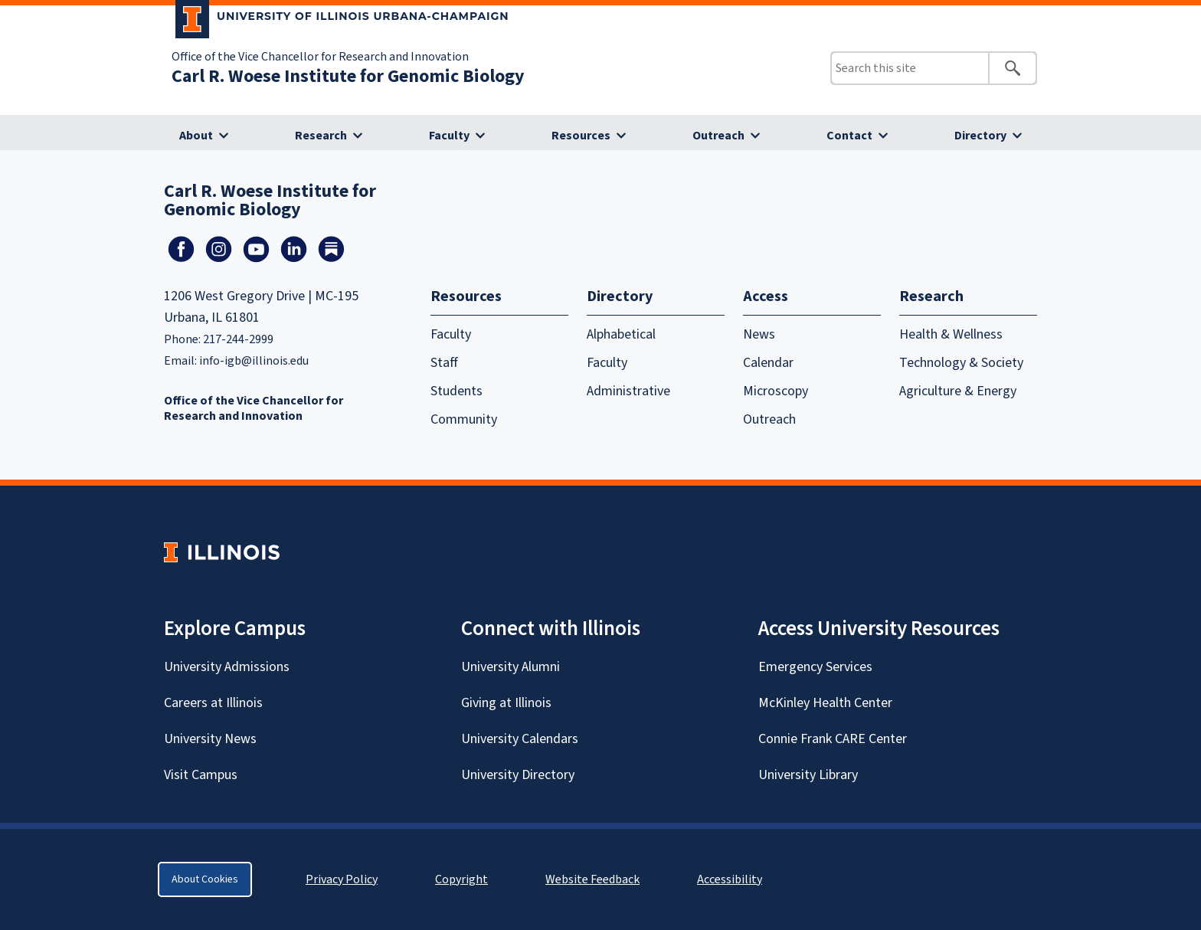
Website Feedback (594, 879)
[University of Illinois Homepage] (222, 552)
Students (456, 391)
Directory (980, 135)
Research (321, 135)
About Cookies (205, 879)
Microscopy (775, 391)
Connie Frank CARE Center (832, 738)
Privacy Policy (342, 879)
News (759, 334)
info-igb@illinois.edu (254, 360)
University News (210, 738)
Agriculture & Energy (957, 391)
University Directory (517, 774)
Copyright (461, 879)
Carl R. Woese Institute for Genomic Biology (348, 76)
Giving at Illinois (506, 702)
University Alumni (510, 666)
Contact (849, 135)
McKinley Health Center (825, 702)
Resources (580, 135)
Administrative (628, 391)
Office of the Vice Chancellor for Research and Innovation (320, 56)
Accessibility (729, 879)
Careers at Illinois (213, 702)
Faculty (449, 135)
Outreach (718, 135)
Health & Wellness (951, 334)
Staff (444, 362)
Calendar (768, 362)
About (196, 135)
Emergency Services (815, 666)
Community (463, 419)
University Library (808, 774)
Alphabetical (621, 334)
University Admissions (227, 666)
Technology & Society (961, 362)
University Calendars (519, 738)
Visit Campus (200, 774)
